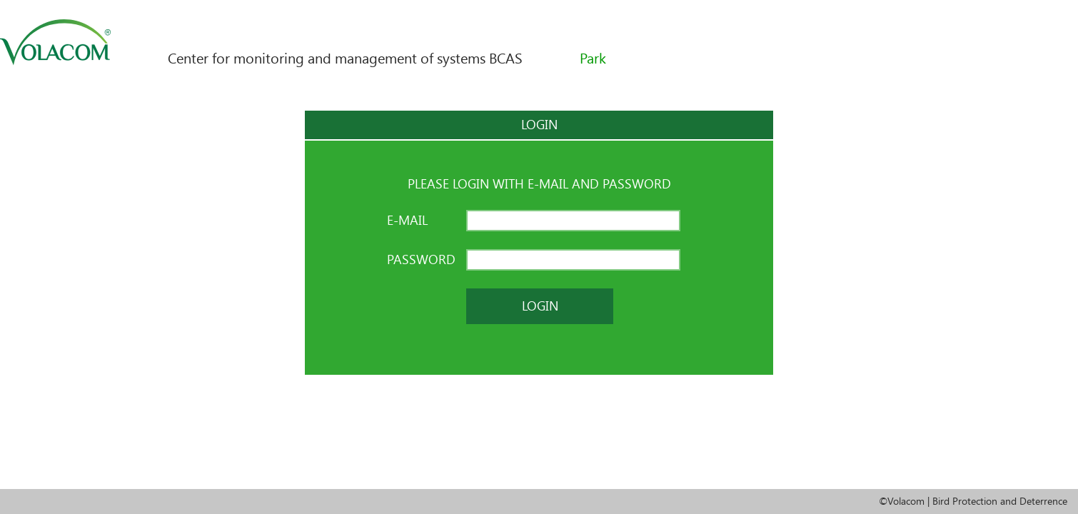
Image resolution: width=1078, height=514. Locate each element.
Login (540, 306)
